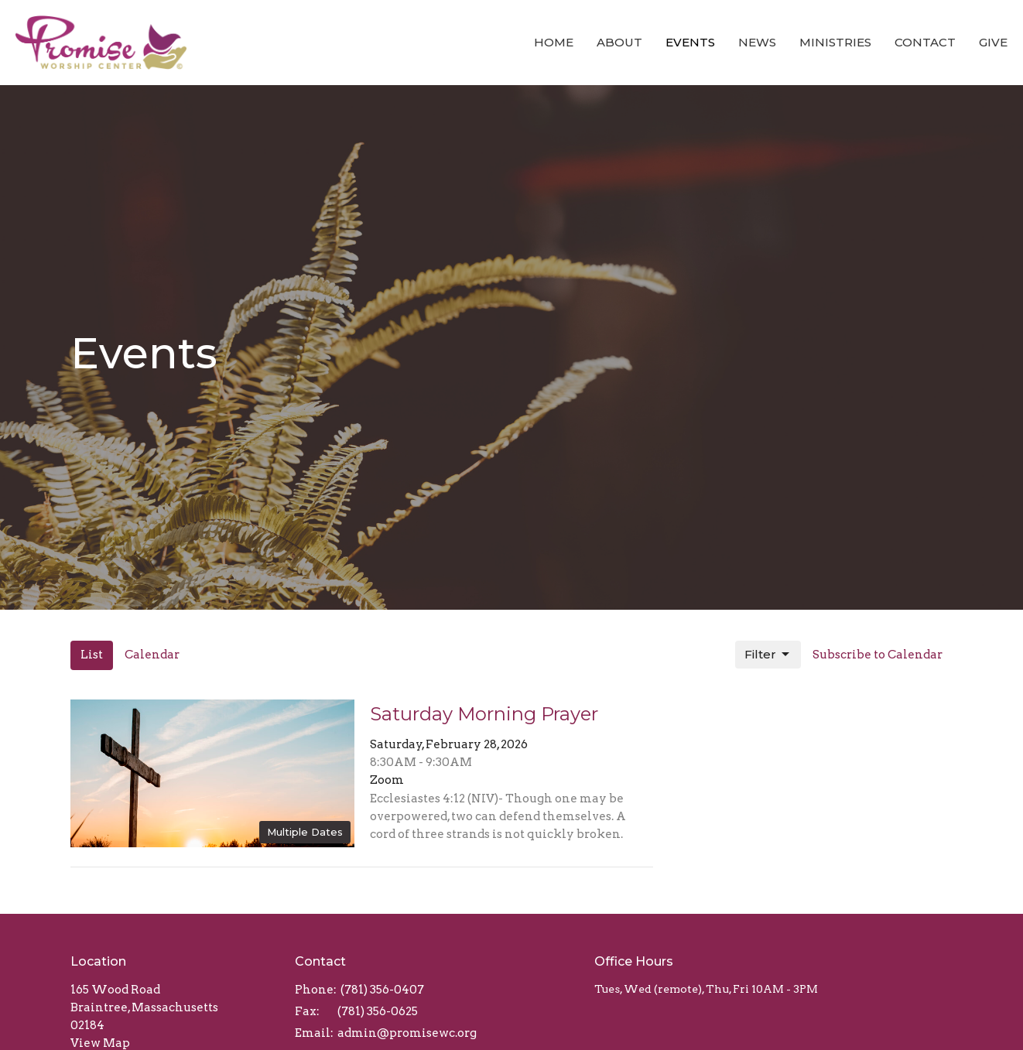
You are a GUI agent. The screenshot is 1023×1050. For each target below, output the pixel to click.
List (91, 655)
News (757, 42)
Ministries (835, 42)
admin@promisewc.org (407, 1033)
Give (993, 42)
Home (553, 42)
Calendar (152, 655)
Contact (925, 42)
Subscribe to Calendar (878, 655)
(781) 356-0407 (382, 990)
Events (690, 42)
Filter (768, 654)
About (619, 42)
